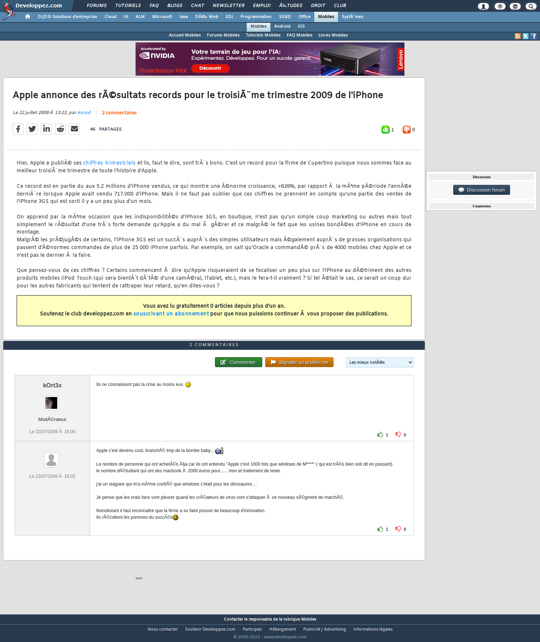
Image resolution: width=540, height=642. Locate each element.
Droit (318, 6)
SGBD (285, 17)
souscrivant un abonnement (171, 318)
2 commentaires (119, 118)
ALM (140, 17)
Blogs (175, 6)
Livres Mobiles (333, 35)
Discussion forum (481, 190)
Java (183, 17)
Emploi (261, 6)
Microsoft (162, 17)
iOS (301, 26)
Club (339, 6)
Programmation (255, 17)
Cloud (110, 17)
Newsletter (228, 6)
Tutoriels (128, 6)
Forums (96, 6)
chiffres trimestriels (109, 168)
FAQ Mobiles (299, 35)
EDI (229, 17)
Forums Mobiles (223, 35)
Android (282, 26)
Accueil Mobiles (185, 35)
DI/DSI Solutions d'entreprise (67, 17)
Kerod (83, 118)
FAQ (154, 6)
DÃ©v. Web (206, 17)
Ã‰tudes (290, 6)
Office (304, 17)
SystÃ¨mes (352, 17)
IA (126, 17)
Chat (197, 6)
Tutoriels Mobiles (263, 35)
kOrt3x (52, 399)
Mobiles (326, 17)
